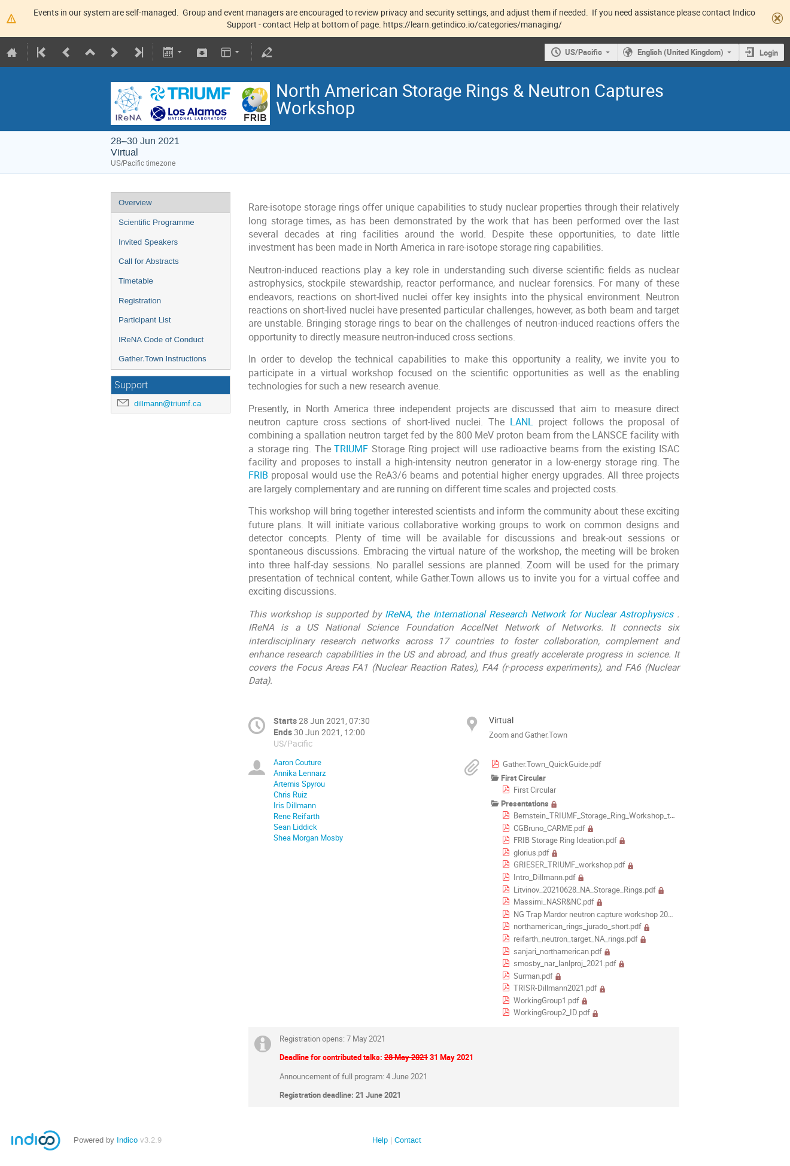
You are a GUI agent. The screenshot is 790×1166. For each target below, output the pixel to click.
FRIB (258, 475)
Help (380, 1140)
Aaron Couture (297, 762)
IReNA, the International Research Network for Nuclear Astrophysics (531, 614)
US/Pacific (583, 52)
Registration (139, 300)
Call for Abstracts (148, 261)
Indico (127, 1140)
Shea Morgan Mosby (308, 837)
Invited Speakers (148, 242)
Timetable (135, 280)
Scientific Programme (156, 222)
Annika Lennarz (300, 773)
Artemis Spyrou (299, 783)
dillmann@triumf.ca (167, 403)
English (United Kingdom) (680, 52)
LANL (521, 422)
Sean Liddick (295, 826)
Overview (135, 202)
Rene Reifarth (297, 816)
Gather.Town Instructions (162, 358)
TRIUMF (351, 449)
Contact (407, 1140)
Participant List (144, 319)
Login (768, 52)
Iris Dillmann (295, 805)
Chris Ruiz (290, 794)
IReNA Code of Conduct (160, 339)
